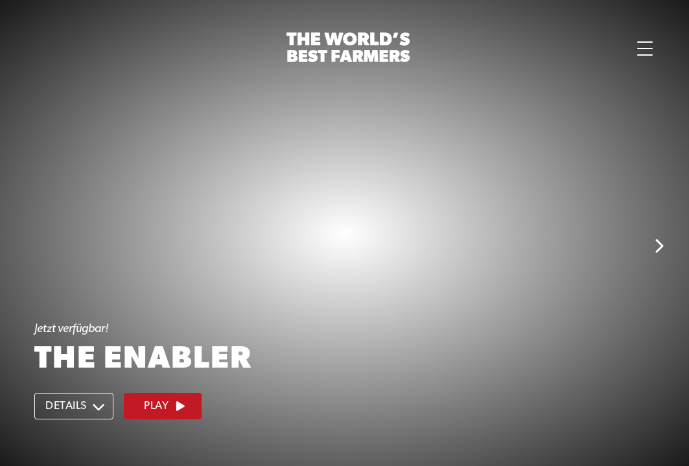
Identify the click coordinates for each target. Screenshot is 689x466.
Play (165, 406)
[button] (68, 48)
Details (75, 406)
